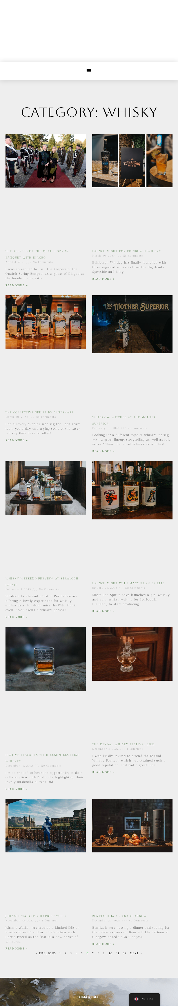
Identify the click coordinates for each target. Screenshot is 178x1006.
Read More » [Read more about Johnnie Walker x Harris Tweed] (16, 948)
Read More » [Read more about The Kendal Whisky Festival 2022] (103, 772)
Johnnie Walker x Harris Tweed (35, 916)
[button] (89, 70)
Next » (136, 953)
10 (111, 953)
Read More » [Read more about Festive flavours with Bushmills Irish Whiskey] (16, 789)
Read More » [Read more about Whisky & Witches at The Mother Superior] (103, 451)
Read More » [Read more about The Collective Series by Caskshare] (16, 440)
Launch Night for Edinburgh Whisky (126, 251)
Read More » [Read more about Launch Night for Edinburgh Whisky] (103, 278)
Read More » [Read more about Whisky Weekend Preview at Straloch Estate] (16, 617)
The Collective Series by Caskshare (39, 412)
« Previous (45, 953)
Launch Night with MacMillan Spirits (128, 583)
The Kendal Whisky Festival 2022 (123, 744)
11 (118, 953)
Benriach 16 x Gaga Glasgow (119, 916)
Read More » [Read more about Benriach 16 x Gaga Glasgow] (103, 944)
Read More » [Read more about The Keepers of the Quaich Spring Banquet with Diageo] (16, 285)
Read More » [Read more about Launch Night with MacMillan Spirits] (103, 611)
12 (125, 953)
